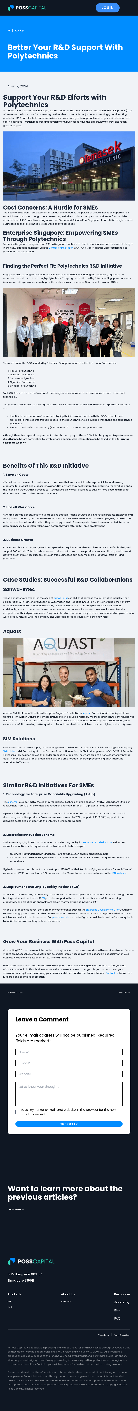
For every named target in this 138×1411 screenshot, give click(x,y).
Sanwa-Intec (61, 597)
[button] (22, 991)
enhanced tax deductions (98, 842)
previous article (61, 916)
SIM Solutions (10, 750)
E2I (43, 897)
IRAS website (119, 872)
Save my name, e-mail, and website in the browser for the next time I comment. (68, 1112)
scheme (13, 801)
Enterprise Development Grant (104, 909)
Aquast (86, 712)
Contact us (112, 972)
